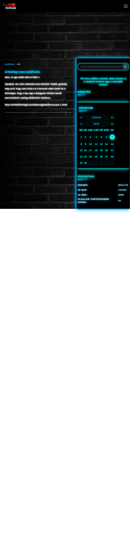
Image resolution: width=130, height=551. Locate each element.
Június (96, 117)
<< (81, 117)
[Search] (125, 66)
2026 (96, 124)
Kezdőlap (9, 64)
